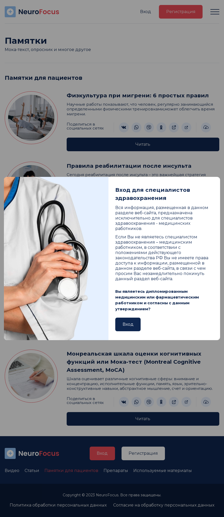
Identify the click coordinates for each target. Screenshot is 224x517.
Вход (128, 324)
